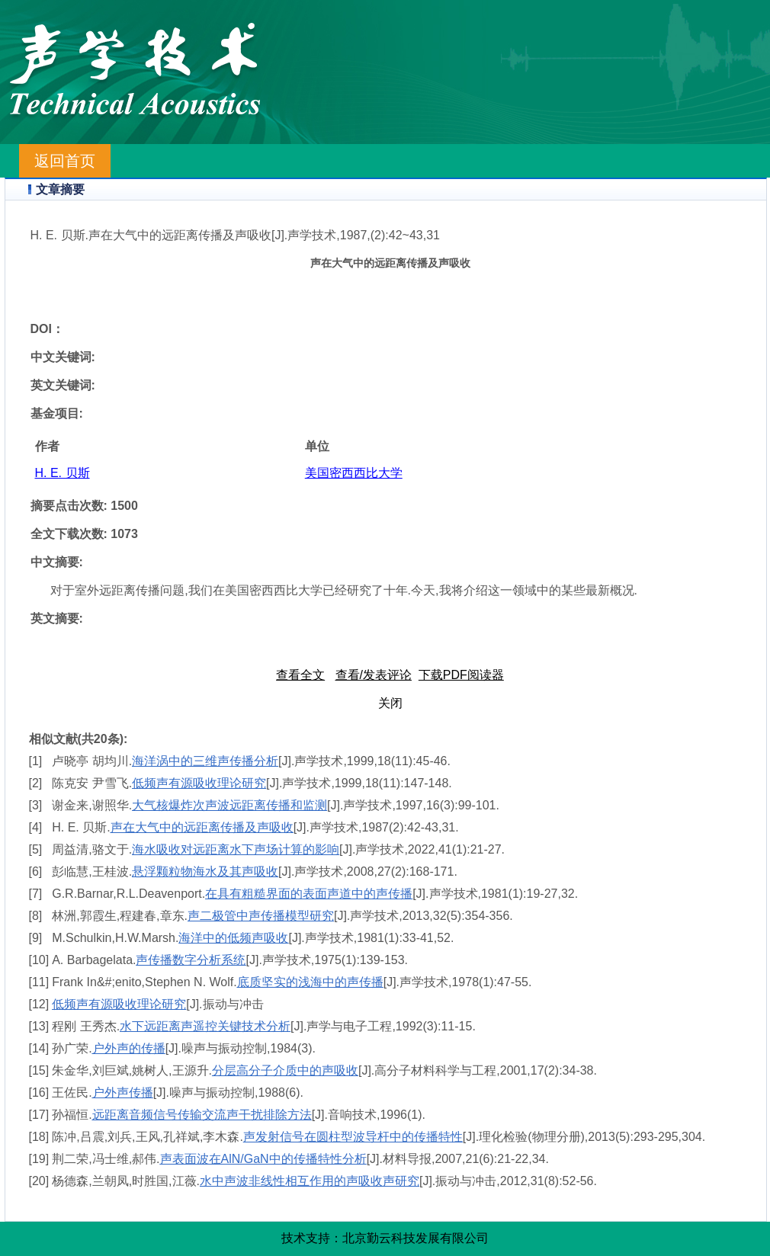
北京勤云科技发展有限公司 (415, 1238)
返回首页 (64, 160)
